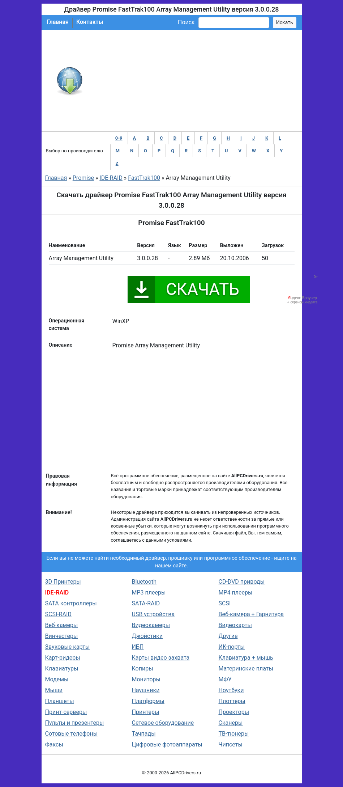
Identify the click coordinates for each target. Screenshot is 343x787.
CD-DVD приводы (242, 581)
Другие (228, 635)
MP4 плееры (236, 592)
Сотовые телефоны (71, 733)
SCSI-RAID (58, 614)
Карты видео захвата (161, 657)
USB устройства (153, 614)
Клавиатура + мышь (246, 657)
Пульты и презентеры (74, 722)
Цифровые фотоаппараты (167, 744)
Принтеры (145, 711)
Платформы (148, 701)
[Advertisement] (195, 80)
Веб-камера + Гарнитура (251, 614)
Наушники (146, 690)
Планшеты (59, 701)
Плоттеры (232, 701)
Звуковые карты (67, 646)
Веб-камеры (61, 625)
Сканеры (231, 722)
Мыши (54, 690)
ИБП (138, 646)
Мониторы (146, 679)
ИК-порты (232, 646)
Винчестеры (61, 635)
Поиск (186, 22)
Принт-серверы (66, 711)
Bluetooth (144, 581)
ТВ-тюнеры (234, 733)
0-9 (119, 138)
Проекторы (234, 711)
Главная (58, 21)
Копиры (142, 668)
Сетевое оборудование (163, 722)
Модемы (57, 679)
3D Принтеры (63, 581)
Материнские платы (246, 668)
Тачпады (144, 733)
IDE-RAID (111, 177)
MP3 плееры (149, 592)
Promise (83, 177)
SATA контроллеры (71, 603)
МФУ (225, 679)
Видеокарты (235, 625)
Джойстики (147, 635)
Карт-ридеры (62, 657)
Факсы (54, 744)
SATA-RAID (146, 603)
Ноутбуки (231, 690)
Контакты (89, 21)
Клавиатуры (61, 668)
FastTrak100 (144, 177)
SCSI (225, 603)
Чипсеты (231, 744)
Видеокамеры (151, 625)
